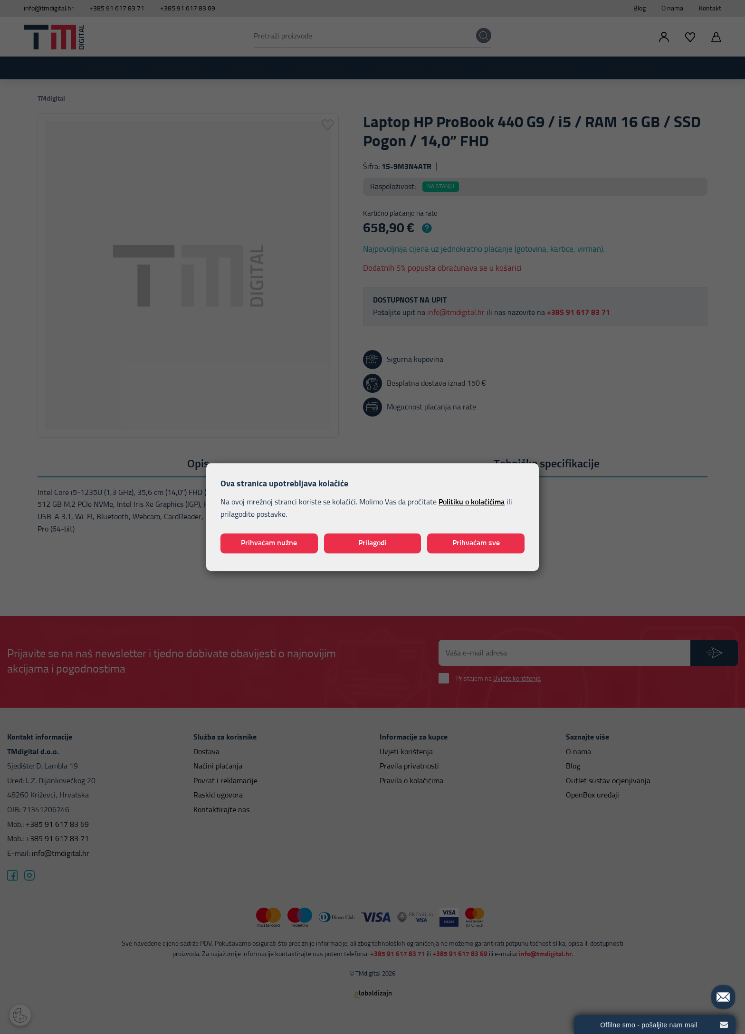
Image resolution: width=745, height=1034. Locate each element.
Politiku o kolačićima (472, 502)
